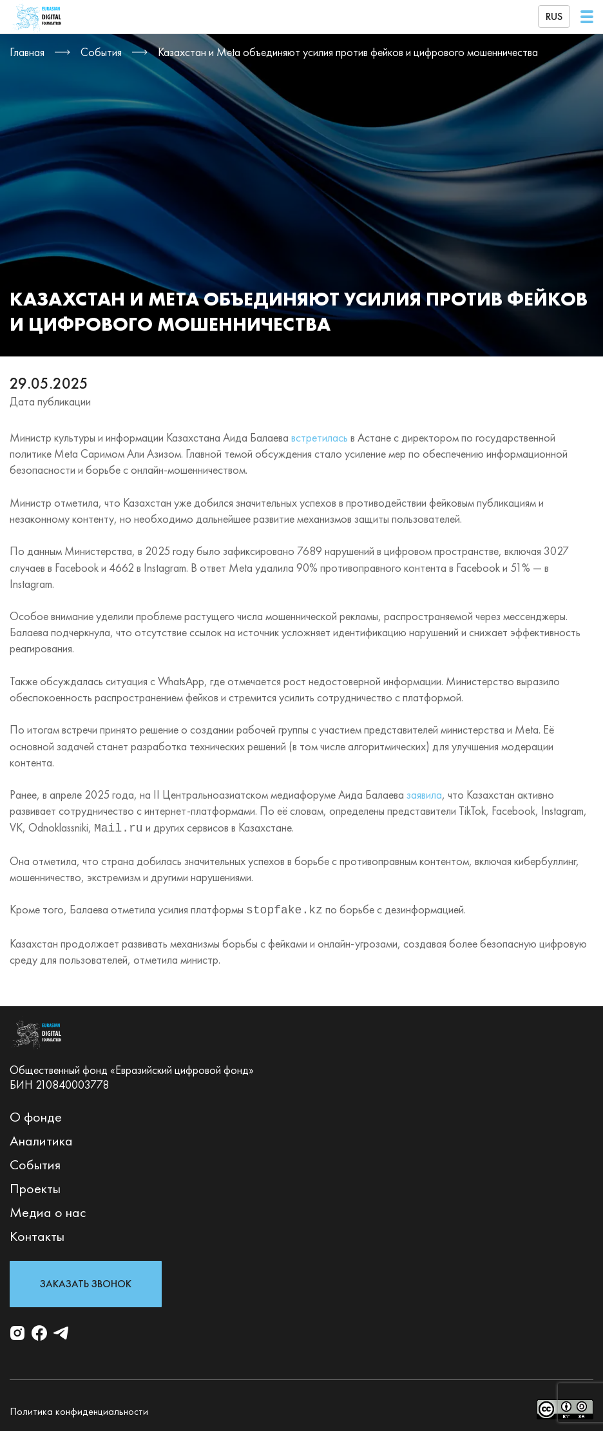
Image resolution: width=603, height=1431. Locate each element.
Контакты (37, 1233)
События (35, 1162)
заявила (424, 794)
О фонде (36, 1114)
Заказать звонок (85, 1281)
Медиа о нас (48, 1209)
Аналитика (41, 1138)
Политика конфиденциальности (79, 1409)
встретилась (319, 437)
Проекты (35, 1185)
